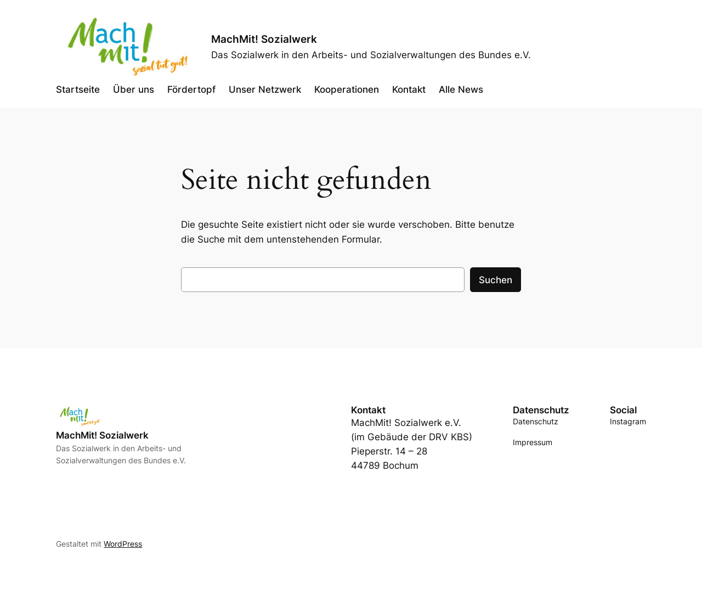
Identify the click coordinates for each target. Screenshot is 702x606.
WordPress (123, 543)
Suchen (495, 279)
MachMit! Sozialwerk (264, 39)
